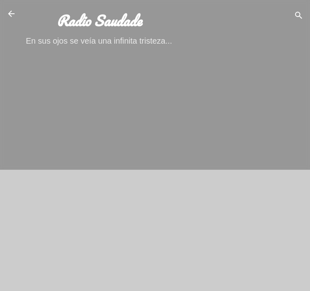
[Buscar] (299, 16)
